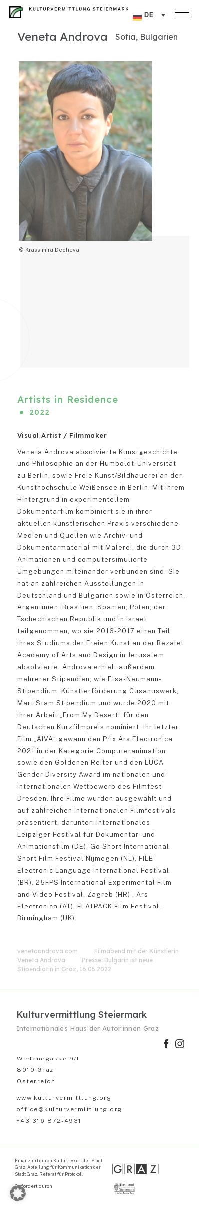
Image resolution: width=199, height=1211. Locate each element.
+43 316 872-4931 (49, 1120)
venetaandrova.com (48, 951)
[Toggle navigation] (183, 10)
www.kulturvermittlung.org (64, 1097)
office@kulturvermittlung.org (69, 1109)
